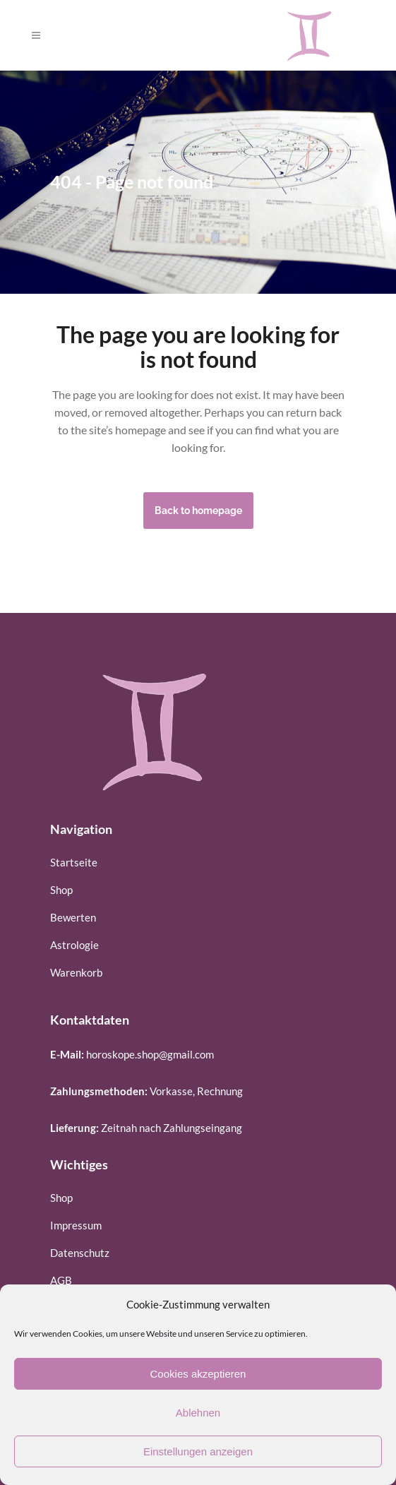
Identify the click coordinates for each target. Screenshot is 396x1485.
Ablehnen (198, 1413)
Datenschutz (79, 1252)
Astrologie (74, 944)
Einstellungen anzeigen (198, 1451)
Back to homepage (198, 510)
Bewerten (73, 917)
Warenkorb (76, 972)
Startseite (73, 862)
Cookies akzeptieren (198, 1374)
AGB (61, 1280)
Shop (61, 889)
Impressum (76, 1225)
